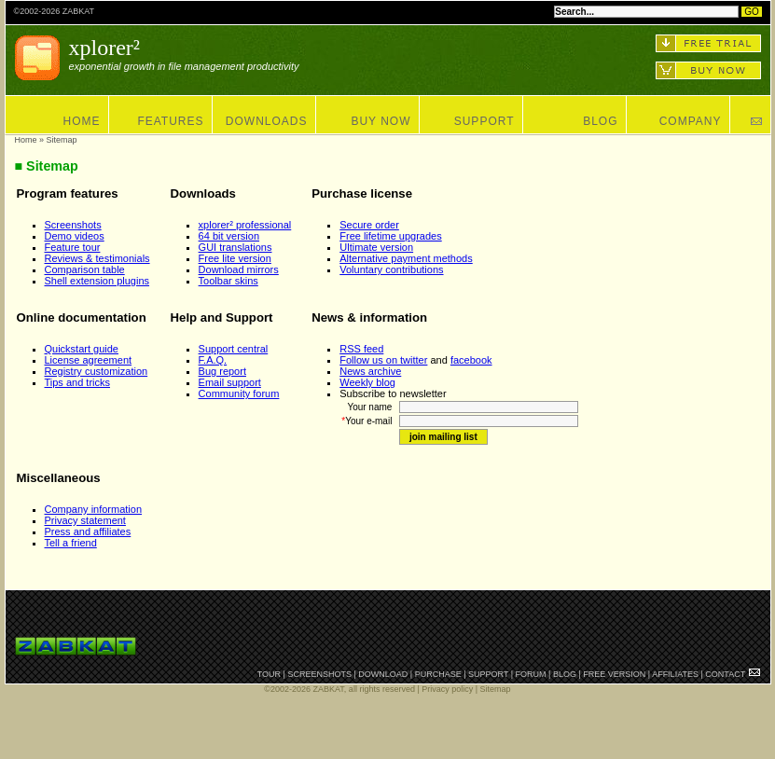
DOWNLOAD (383, 674)
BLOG (600, 121)
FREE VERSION (614, 674)
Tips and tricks (78, 382)
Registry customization (96, 371)
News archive (370, 371)
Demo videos (74, 236)
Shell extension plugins (97, 280)
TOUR (269, 674)
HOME (82, 121)
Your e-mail (369, 421)
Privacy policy (447, 689)
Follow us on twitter (383, 360)
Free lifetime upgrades (390, 236)
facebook (471, 360)
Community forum (239, 393)
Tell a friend (71, 542)
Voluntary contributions (391, 269)
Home (26, 140)
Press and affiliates (88, 531)
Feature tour (73, 247)
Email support (230, 382)
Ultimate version (376, 247)
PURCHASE (438, 674)
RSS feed (361, 348)
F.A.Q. (213, 360)
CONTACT (725, 674)
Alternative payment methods (405, 258)
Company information (94, 509)
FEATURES (170, 121)
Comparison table (85, 269)
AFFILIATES (675, 674)
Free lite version (235, 258)
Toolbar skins (228, 280)
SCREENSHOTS (319, 674)
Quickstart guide (81, 348)
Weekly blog (367, 382)
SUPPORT (484, 121)
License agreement (88, 360)
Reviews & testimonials (97, 258)
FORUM (531, 674)
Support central (234, 348)
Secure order (369, 224)
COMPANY (690, 121)
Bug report (222, 371)
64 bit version (229, 236)
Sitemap (495, 689)
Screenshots (73, 224)
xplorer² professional (245, 224)
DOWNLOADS (267, 121)
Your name (372, 407)
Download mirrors (239, 269)
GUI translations (235, 247)
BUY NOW (380, 121)
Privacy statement (85, 520)
